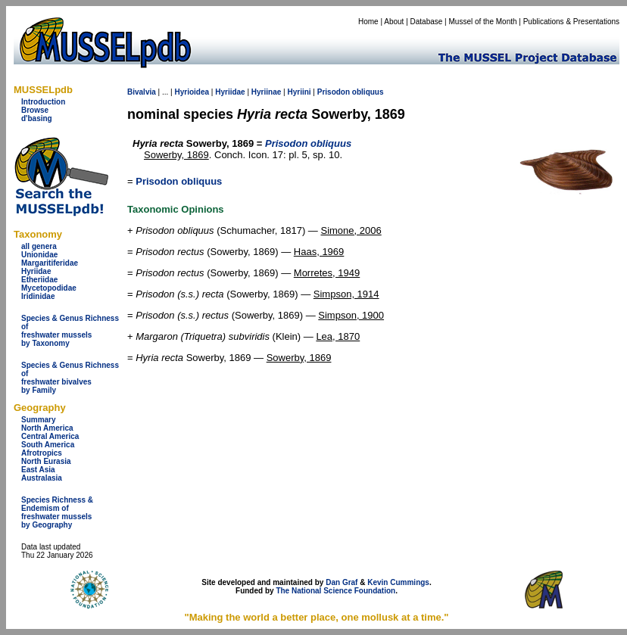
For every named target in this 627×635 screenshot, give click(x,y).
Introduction (43, 102)
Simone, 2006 (350, 230)
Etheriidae (39, 279)
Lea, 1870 (338, 336)
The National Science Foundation (335, 591)
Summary (38, 420)
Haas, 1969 (319, 251)
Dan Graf (341, 582)
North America (47, 428)
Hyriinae (266, 92)
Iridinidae (38, 296)
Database (426, 21)
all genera (39, 246)
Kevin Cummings (398, 582)
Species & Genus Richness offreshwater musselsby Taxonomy (70, 330)
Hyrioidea (191, 92)
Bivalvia (141, 92)
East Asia (38, 469)
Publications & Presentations (571, 21)
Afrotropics (41, 453)
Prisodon (333, 92)
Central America (50, 436)
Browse (34, 110)
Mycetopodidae (48, 288)
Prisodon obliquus (179, 181)
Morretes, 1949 (327, 273)
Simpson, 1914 (346, 294)
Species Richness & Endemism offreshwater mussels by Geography (57, 512)
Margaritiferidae (49, 263)
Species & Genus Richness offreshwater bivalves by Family (70, 377)
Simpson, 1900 (351, 315)
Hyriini (298, 92)
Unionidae (39, 255)
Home (368, 21)
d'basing (36, 118)
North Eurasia (46, 461)
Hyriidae (36, 271)
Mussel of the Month (483, 21)
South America (47, 444)
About (394, 21)
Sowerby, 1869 (176, 154)
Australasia (41, 478)
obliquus (368, 92)
